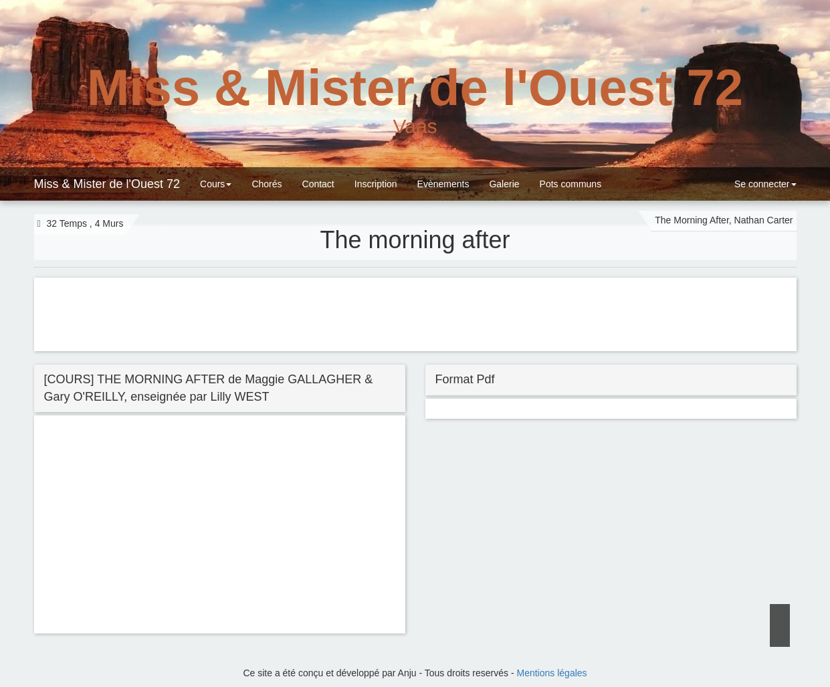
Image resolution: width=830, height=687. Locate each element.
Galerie (504, 184)
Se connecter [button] (764, 184)
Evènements (443, 184)
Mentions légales (552, 673)
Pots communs (571, 184)
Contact (318, 184)
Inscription (375, 184)
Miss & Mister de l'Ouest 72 (107, 184)
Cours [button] (215, 184)
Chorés (266, 184)
